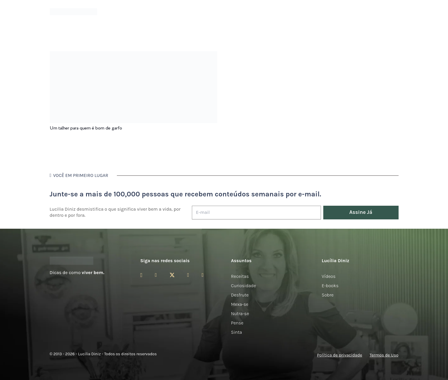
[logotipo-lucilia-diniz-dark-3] (73, 11)
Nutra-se (240, 313)
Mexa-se (240, 304)
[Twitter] (172, 275)
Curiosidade (243, 285)
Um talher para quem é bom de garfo (86, 128)
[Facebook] (156, 275)
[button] (395, 11)
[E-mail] (256, 212)
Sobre (328, 295)
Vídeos (329, 276)
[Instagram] (141, 275)
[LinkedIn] (203, 275)
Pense (237, 323)
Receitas (240, 276)
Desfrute (240, 295)
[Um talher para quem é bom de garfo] (133, 55)
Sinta (236, 332)
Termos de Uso (384, 355)
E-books (330, 285)
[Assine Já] (361, 212)
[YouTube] (188, 275)
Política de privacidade (339, 355)
